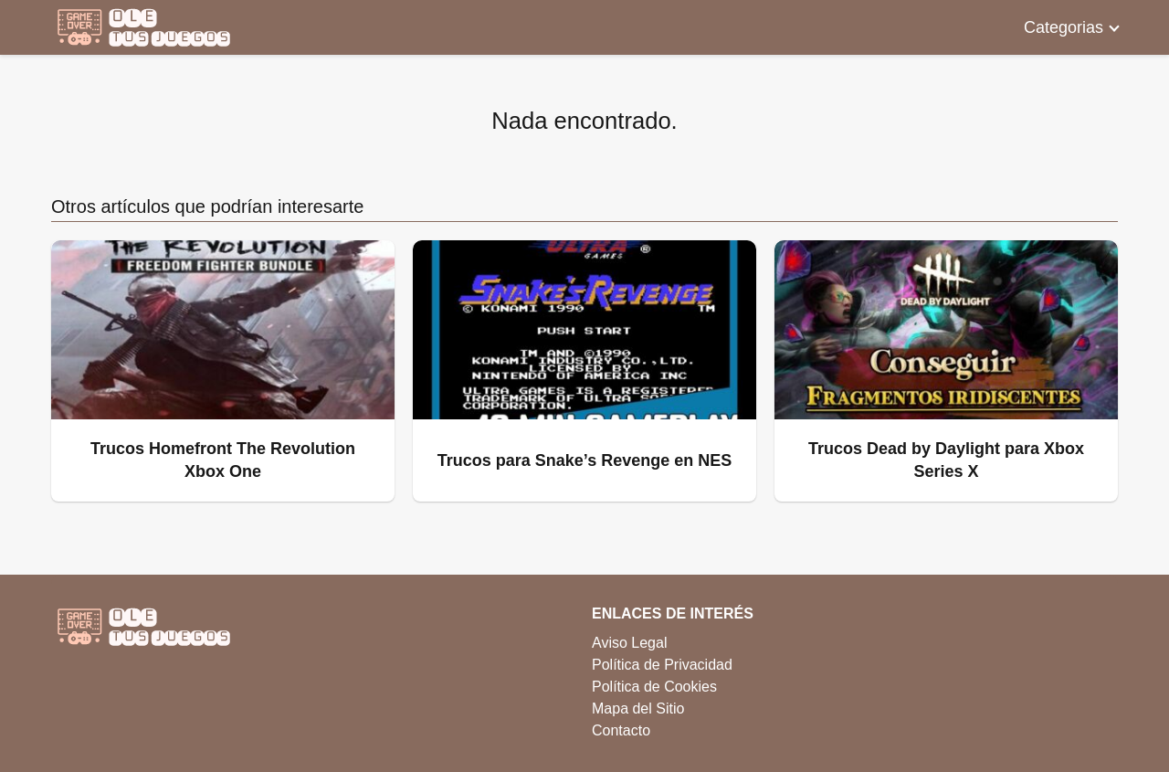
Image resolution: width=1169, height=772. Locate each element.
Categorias (1063, 27)
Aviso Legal (629, 642)
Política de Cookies (654, 686)
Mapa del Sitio (638, 708)
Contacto (621, 730)
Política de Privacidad (662, 664)
